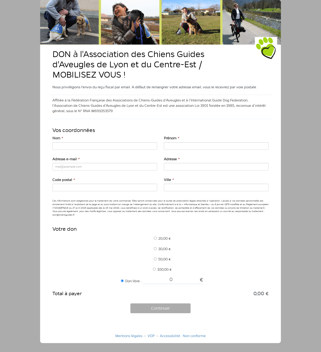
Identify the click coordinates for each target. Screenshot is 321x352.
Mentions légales (128, 336)
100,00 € (162, 269)
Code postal (63, 180)
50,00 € (162, 259)
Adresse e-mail (65, 159)
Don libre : (131, 281)
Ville (168, 180)
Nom (57, 138)
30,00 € (162, 249)
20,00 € (162, 238)
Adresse (171, 159)
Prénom (171, 138)
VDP (152, 336)
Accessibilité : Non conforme (183, 336)
